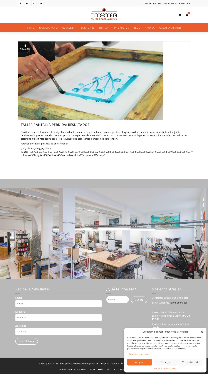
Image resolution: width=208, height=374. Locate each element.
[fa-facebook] (20, 3)
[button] (201, 331)
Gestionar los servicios (139, 354)
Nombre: (20, 311)
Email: (18, 297)
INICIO (31, 27)
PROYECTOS (121, 27)
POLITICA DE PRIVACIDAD (165, 368)
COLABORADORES (170, 27)
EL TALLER (68, 27)
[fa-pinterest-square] (41, 3)
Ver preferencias (191, 362)
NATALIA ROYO (48, 27)
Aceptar (139, 362)
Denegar (165, 362)
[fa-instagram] (34, 3)
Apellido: (20, 325)
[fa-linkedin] (27, 3)
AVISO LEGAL (97, 369)
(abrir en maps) (178, 302)
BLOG (136, 27)
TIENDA (103, 27)
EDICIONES (87, 27)
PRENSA (150, 27)
